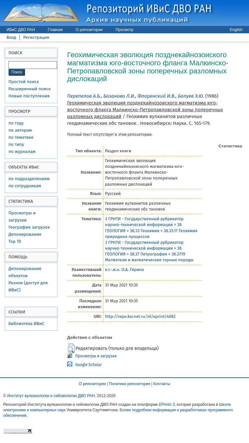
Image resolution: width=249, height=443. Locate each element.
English (236, 29)
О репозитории (89, 29)
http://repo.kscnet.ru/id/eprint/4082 (140, 316)
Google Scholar (88, 364)
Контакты (161, 384)
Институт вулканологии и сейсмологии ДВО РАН (51, 396)
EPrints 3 (167, 404)
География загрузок (29, 227)
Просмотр (125, 29)
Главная (55, 29)
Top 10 (14, 241)
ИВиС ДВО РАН (20, 29)
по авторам (20, 130)
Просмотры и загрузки (96, 356)
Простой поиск (23, 81)
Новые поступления (29, 96)
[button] (71, 348)
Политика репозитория (129, 384)
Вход (11, 37)
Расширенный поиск (29, 89)
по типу (16, 144)
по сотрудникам (24, 186)
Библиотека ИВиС (26, 323)
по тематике (20, 137)
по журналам (21, 151)
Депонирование (25, 234)
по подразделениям (29, 178)
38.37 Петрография (148, 254)
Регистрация (36, 37)
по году (16, 123)
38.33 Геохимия (144, 230)
